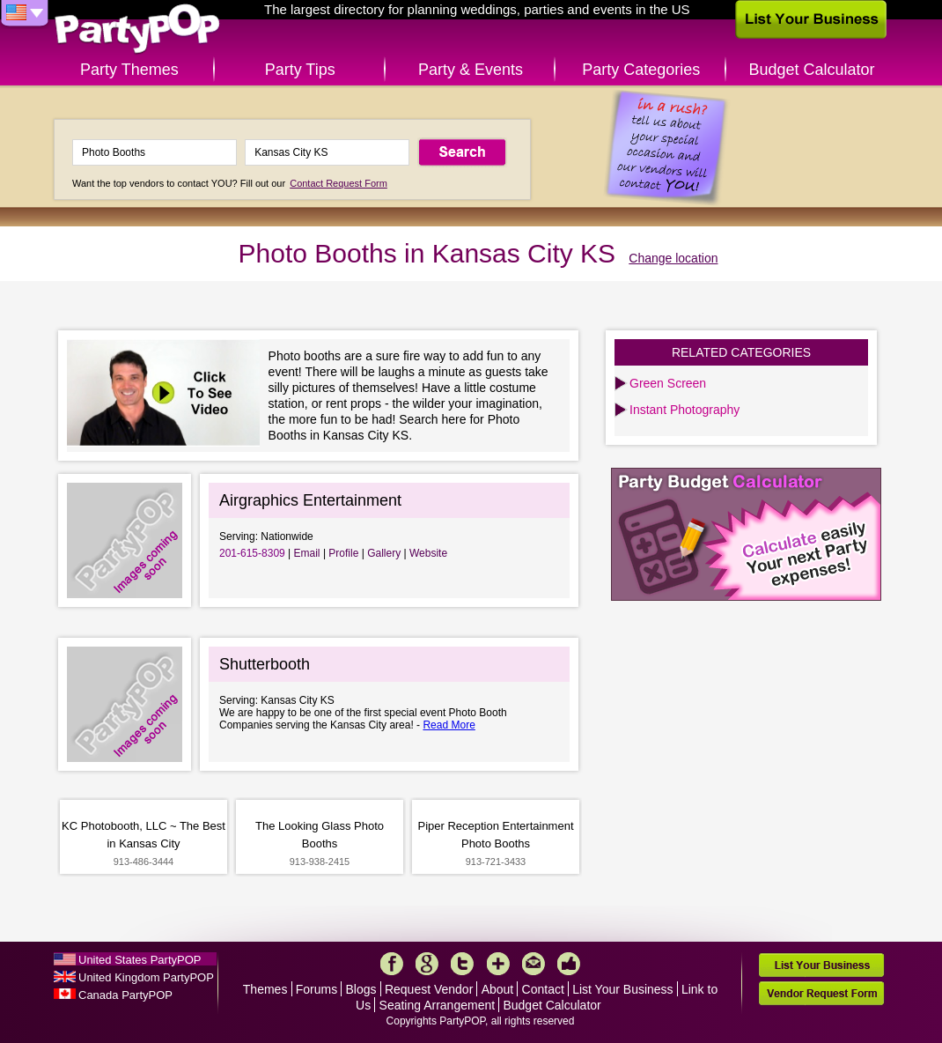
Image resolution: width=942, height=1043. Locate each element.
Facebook (391, 963)
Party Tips (300, 69)
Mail (533, 963)
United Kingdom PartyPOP (146, 977)
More (498, 963)
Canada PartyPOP (125, 995)
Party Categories (641, 69)
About (498, 989)
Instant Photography (684, 410)
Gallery (384, 553)
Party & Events (470, 69)
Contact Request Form (338, 183)
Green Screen (667, 383)
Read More (449, 725)
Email (307, 553)
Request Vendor (429, 989)
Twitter (462, 963)
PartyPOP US (137, 29)
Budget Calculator (812, 69)
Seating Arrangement (437, 1005)
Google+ (427, 963)
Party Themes (129, 69)
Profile (343, 553)
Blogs (361, 989)
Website (428, 553)
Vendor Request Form (821, 993)
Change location (673, 258)
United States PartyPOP (139, 959)
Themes (265, 989)
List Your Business (622, 989)
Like (568, 963)
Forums (316, 989)
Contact (543, 989)
